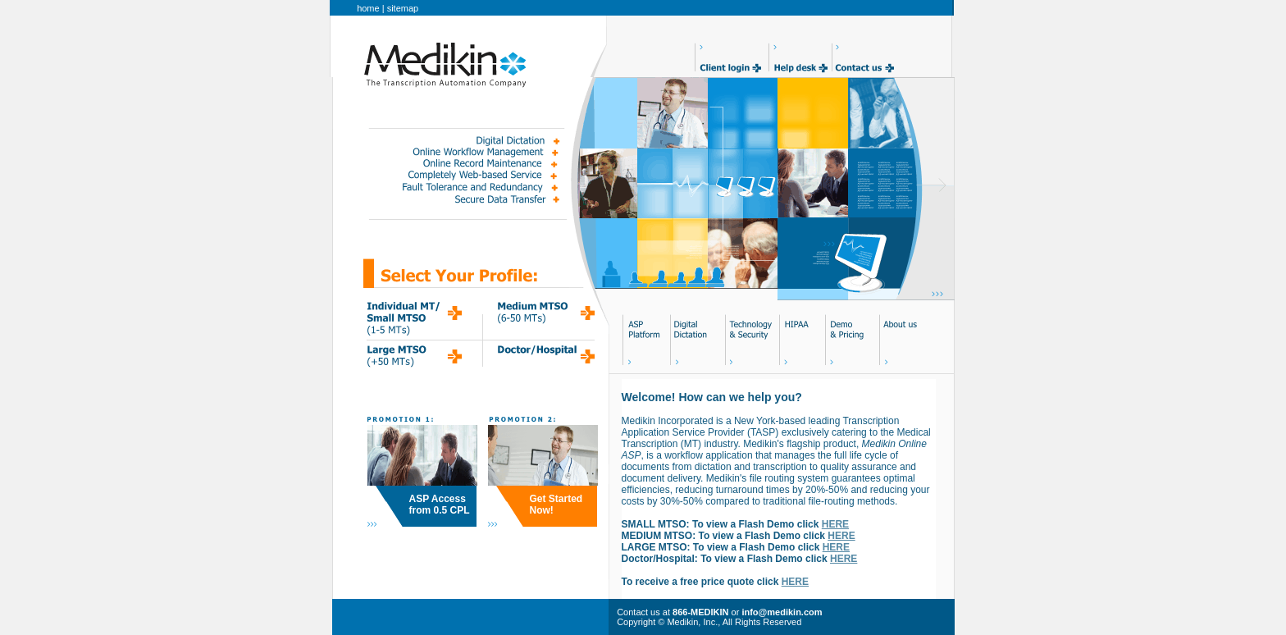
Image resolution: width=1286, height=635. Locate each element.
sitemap (403, 8)
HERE (835, 524)
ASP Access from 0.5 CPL (439, 504)
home (368, 8)
